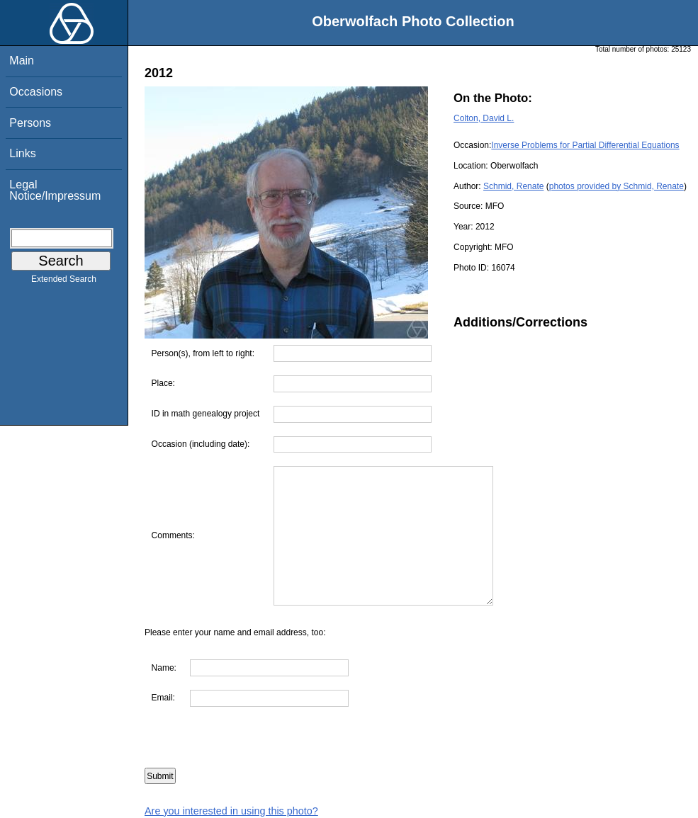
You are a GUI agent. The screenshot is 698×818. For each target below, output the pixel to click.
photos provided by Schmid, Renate (616, 186)
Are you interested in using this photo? (231, 811)
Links (22, 153)
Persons (30, 123)
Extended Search (63, 282)
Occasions (35, 92)
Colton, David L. (484, 118)
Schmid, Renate (513, 186)
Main (21, 61)
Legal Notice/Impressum (55, 190)
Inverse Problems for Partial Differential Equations (585, 145)
